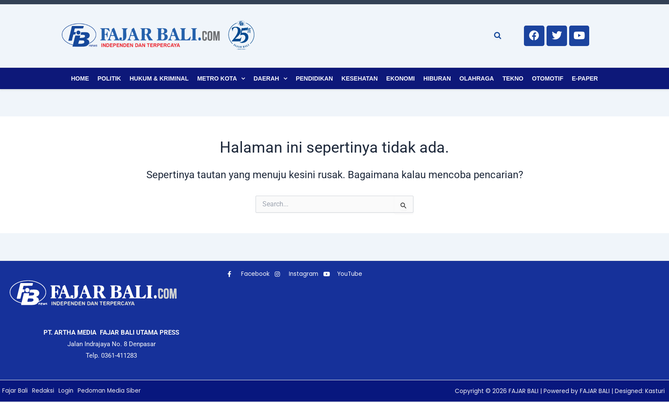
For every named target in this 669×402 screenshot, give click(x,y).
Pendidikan (314, 78)
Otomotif (548, 78)
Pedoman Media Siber (110, 391)
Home (80, 78)
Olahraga (477, 78)
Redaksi (43, 391)
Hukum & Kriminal (159, 78)
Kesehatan (359, 78)
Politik (109, 78)
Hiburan (437, 78)
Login (66, 391)
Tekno (513, 78)
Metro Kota (217, 78)
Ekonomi (400, 78)
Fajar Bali (15, 391)
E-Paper (585, 78)
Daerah (266, 78)
